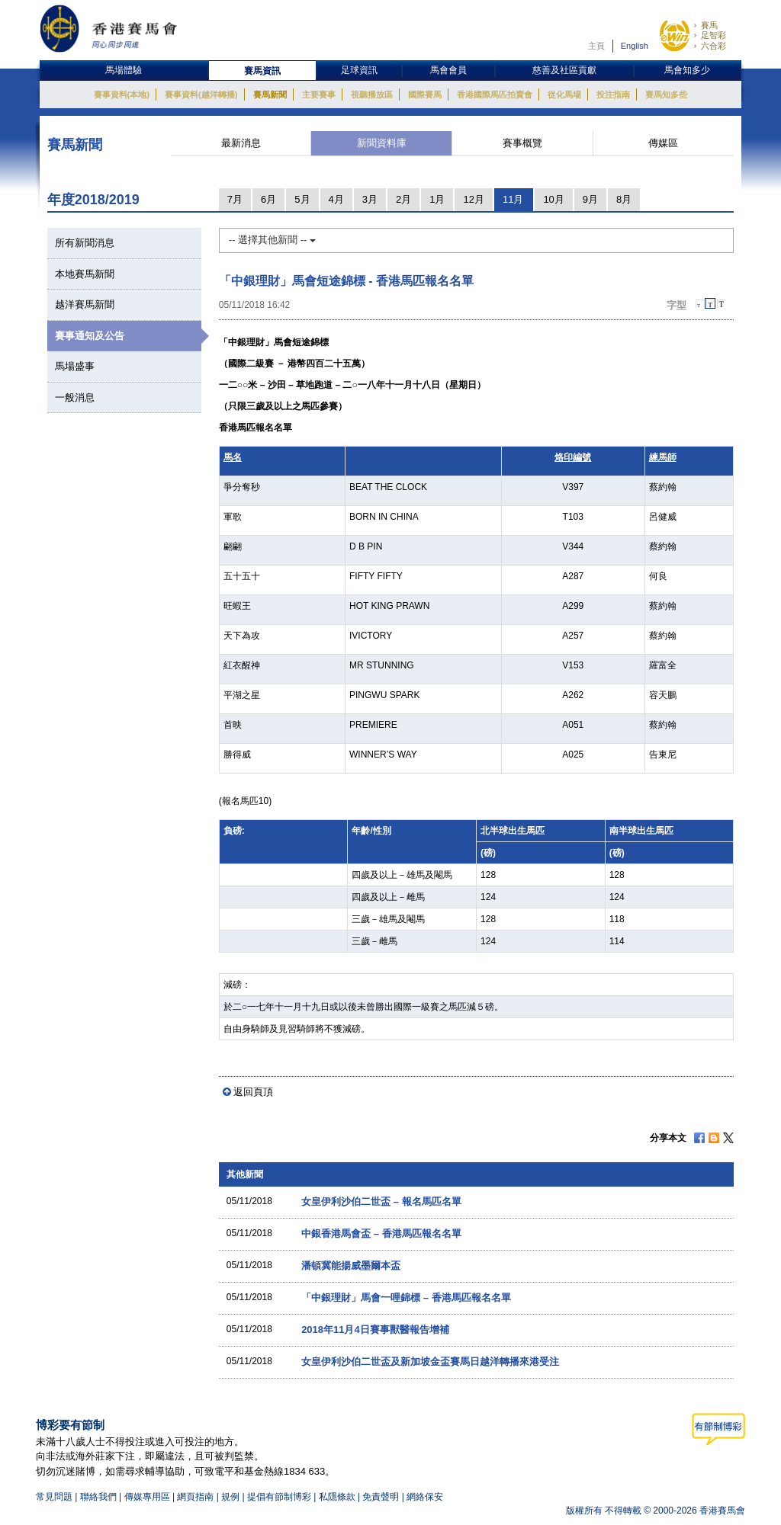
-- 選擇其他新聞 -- (272, 239)
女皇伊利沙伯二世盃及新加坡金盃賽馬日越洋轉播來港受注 (430, 1361)
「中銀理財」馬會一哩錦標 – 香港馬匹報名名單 (405, 1297)
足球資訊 (359, 70)
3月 (370, 199)
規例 (231, 1496)
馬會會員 (448, 70)
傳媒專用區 (147, 1496)
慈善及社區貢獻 (564, 70)
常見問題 (54, 1496)
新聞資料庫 (382, 143)
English (634, 45)
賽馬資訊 (262, 71)
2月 (403, 199)
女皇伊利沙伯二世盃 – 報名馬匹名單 (381, 1201)
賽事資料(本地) (121, 94)
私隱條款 (337, 1496)
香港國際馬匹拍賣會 (494, 94)
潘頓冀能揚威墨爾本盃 (350, 1265)
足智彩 (713, 35)
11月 (513, 199)
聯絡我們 (98, 1496)
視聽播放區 (372, 94)
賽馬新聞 (270, 94)
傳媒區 (663, 143)
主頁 (596, 45)
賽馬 (709, 25)
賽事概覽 (522, 143)
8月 (624, 199)
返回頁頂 (253, 1091)
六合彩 (713, 45)
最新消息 (241, 143)
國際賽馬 (425, 94)
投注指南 (613, 94)
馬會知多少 (687, 70)
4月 (336, 199)
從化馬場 (564, 94)
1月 (437, 199)
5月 (302, 199)
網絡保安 (425, 1496)
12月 (473, 199)
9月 (590, 199)
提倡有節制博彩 (279, 1496)
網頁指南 (195, 1496)
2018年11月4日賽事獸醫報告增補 (375, 1329)
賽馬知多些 (666, 94)
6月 (268, 199)
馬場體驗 (123, 70)
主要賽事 (319, 94)
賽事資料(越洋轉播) (201, 94)
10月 (553, 199)
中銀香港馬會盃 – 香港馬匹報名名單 (381, 1233)
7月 (235, 199)
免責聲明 (380, 1496)
